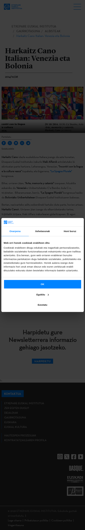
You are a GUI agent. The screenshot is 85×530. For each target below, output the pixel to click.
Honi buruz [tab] (70, 231)
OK (42, 284)
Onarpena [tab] (15, 231)
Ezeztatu (42, 304)
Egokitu (42, 294)
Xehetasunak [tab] (42, 231)
